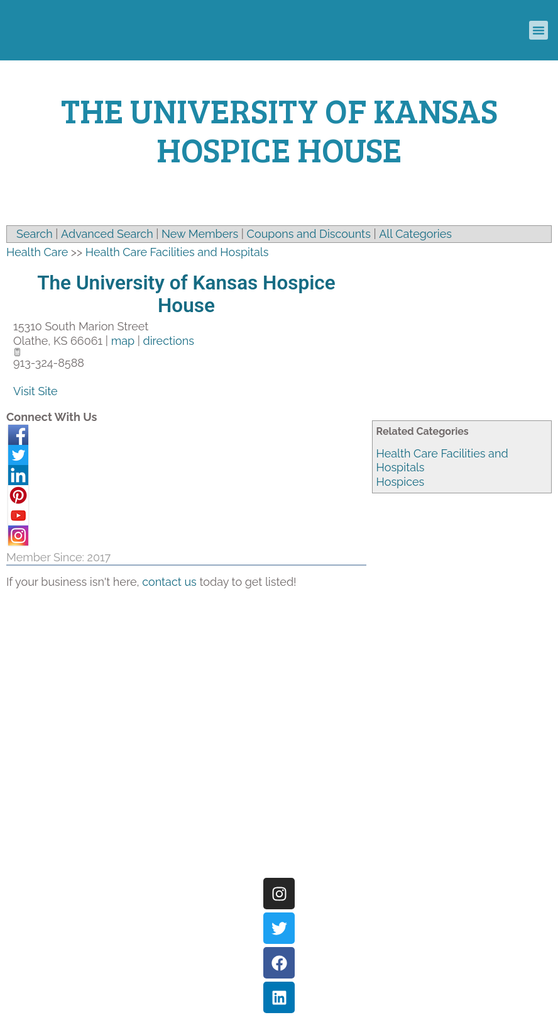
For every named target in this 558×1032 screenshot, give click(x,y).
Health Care (37, 252)
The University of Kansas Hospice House (186, 294)
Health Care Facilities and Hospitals (177, 252)
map (122, 340)
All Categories (415, 233)
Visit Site (35, 391)
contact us (169, 581)
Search (34, 233)
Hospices (400, 481)
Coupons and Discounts (309, 233)
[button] (538, 30)
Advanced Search (107, 233)
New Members (199, 233)
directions (168, 340)
